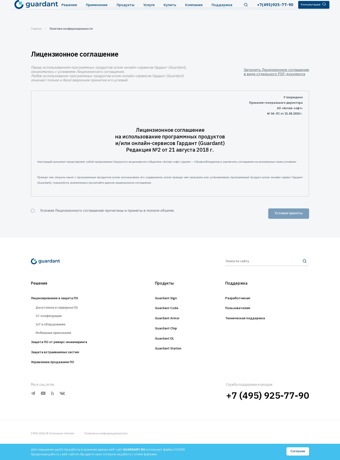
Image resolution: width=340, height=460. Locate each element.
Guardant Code (166, 312)
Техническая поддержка (249, 323)
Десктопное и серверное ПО (61, 312)
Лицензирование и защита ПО (60, 301)
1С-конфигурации (51, 322)
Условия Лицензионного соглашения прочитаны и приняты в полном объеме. (107, 210)
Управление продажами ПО (57, 375)
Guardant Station (168, 355)
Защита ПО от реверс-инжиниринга (66, 353)
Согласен (297, 451)
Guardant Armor (167, 323)
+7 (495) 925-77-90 (267, 408)
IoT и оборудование (53, 332)
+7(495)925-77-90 (268, 11)
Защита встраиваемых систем (60, 364)
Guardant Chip (165, 334)
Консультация (308, 11)
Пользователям (240, 312)
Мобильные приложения (57, 342)
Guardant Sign (165, 301)
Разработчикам (240, 301)
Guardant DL (163, 345)
